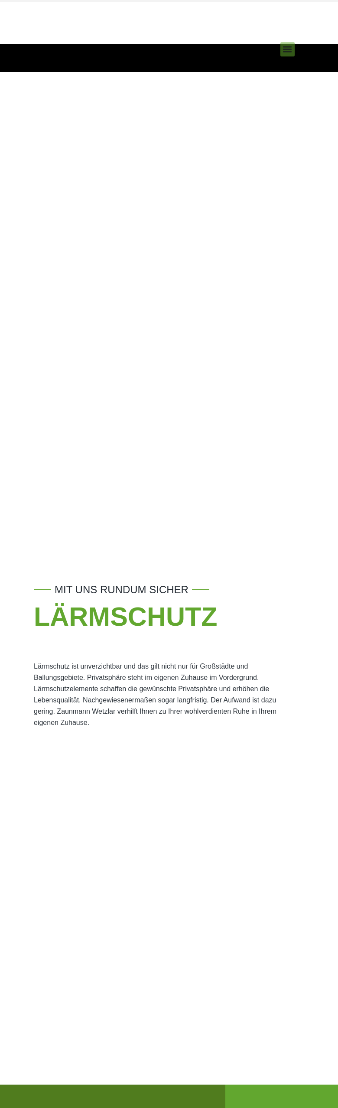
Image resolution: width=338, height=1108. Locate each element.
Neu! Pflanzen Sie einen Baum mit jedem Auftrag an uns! (82, 30)
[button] (287, 42)
